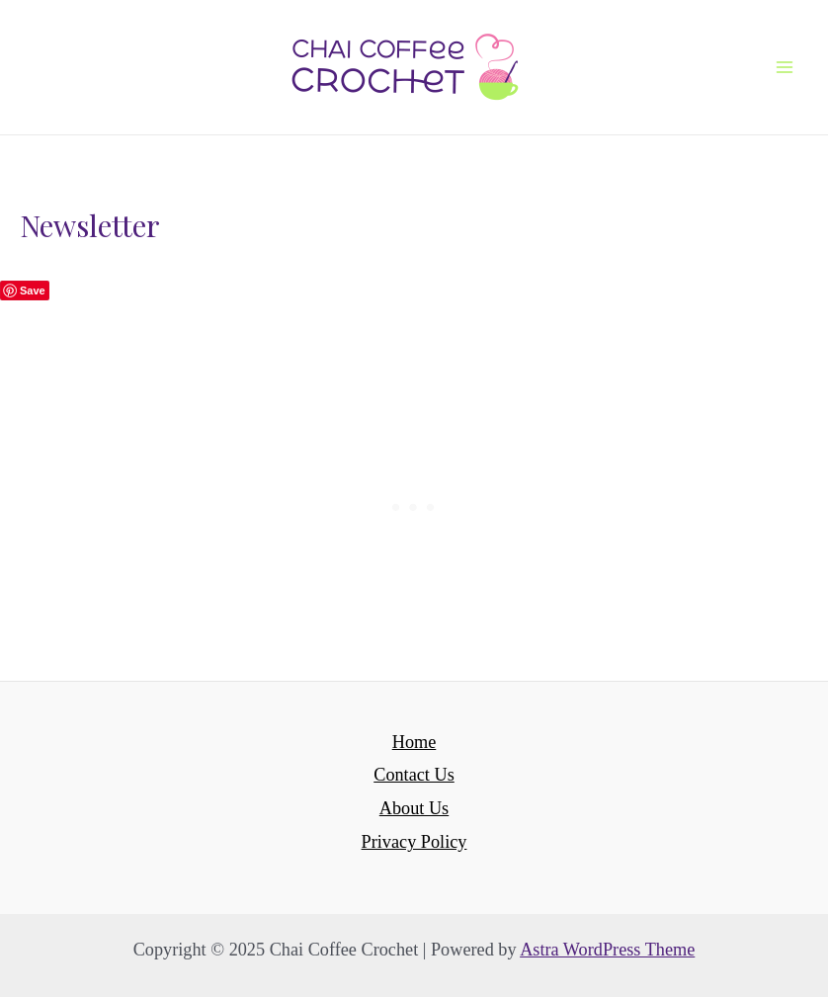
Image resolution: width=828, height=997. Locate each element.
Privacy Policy (414, 842)
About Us (414, 808)
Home (414, 742)
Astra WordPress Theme (607, 949)
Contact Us (414, 775)
